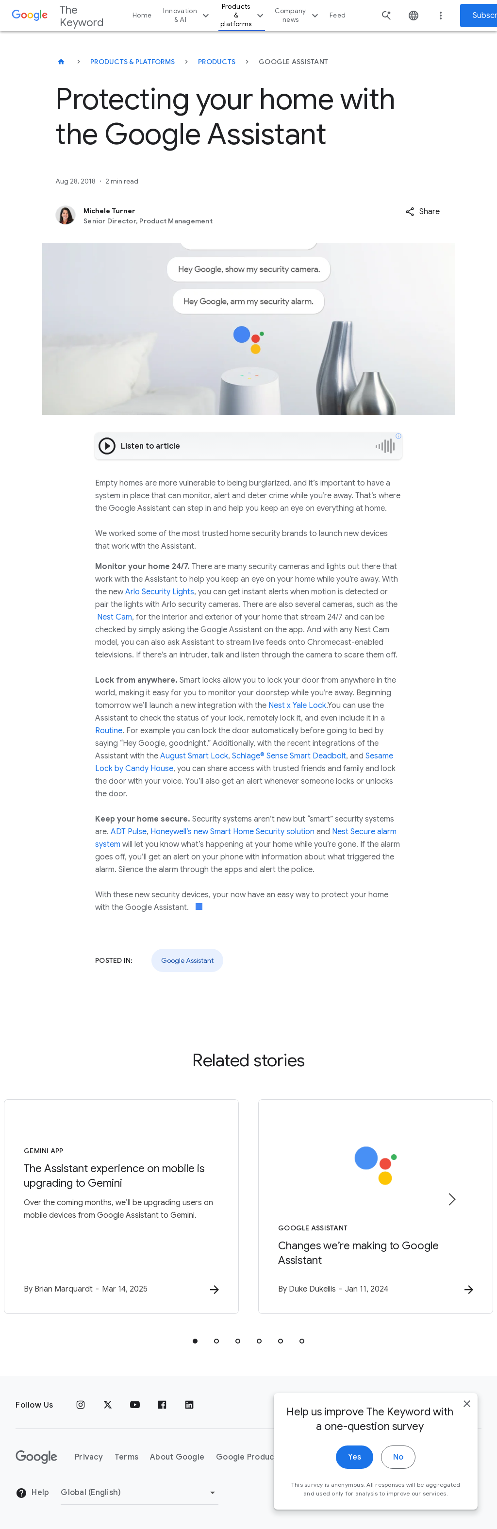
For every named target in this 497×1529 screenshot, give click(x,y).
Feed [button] (338, 15)
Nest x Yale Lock (297, 705)
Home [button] (142, 15)
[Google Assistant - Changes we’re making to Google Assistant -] (376, 1206)
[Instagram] (80, 1405)
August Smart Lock (194, 756)
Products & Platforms (132, 61)
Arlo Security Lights (159, 592)
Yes (354, 1457)
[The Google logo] (36, 1457)
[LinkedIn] (189, 1405)
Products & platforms (243, 15)
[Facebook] (162, 1405)
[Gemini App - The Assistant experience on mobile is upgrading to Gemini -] (121, 1206)
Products (216, 61)
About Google (177, 1457)
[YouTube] (135, 1405)
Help (32, 1493)
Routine (108, 731)
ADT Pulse (129, 832)
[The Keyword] (61, 61)
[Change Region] (139, 1492)
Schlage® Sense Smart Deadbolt (289, 756)
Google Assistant (187, 960)
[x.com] (107, 1405)
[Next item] (451, 1199)
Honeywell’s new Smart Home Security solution (232, 832)
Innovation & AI (187, 15)
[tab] (195, 1341)
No (398, 1457)
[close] (467, 1404)
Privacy (89, 1457)
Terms (126, 1457)
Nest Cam (114, 617)
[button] (422, 211)
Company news (298, 15)
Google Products (249, 1457)
